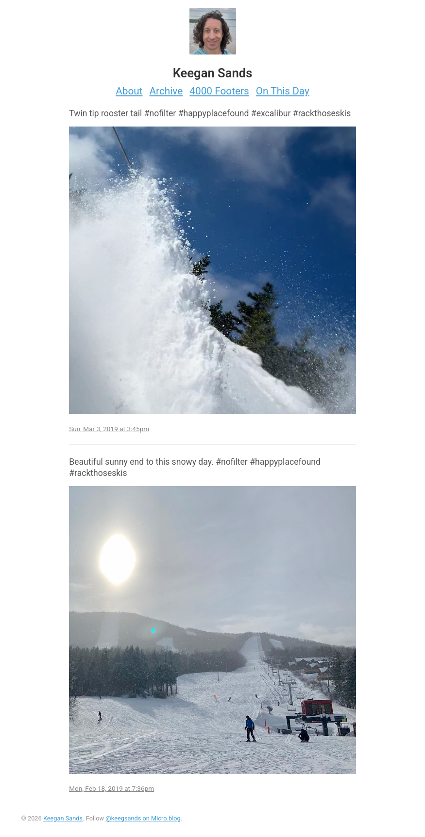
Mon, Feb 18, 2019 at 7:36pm (111, 788)
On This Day (282, 91)
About (129, 91)
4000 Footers (219, 91)
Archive (166, 91)
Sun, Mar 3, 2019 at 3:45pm (109, 429)
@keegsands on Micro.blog (142, 818)
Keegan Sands (63, 818)
